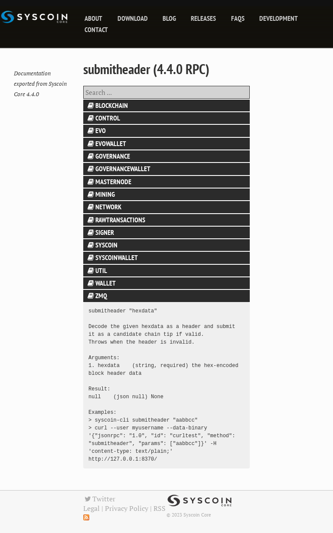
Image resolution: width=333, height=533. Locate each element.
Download (133, 18)
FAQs (238, 18)
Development (278, 18)
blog (169, 18)
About (93, 18)
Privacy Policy (126, 508)
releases (203, 18)
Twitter (99, 499)
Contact (96, 29)
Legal (91, 508)
